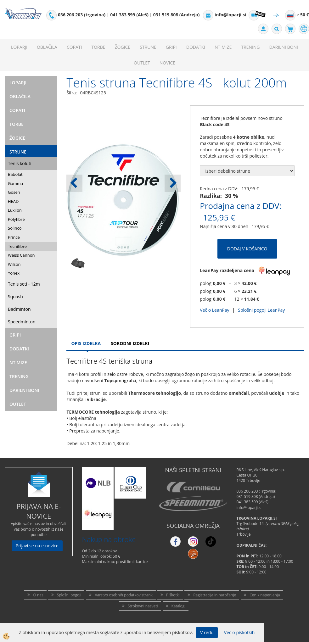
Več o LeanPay (214, 310)
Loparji (19, 47)
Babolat (15, 174)
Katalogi (178, 606)
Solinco (15, 228)
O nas (38, 595)
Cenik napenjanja (265, 595)
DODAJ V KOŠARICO (247, 249)
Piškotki (173, 595)
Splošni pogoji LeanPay (261, 310)
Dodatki (195, 47)
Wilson (14, 264)
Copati (74, 47)
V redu (207, 632)
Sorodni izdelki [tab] (130, 343)
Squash (15, 296)
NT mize (223, 47)
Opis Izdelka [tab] (86, 343)
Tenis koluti (19, 163)
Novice (167, 63)
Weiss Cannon (21, 255)
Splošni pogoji (69, 595)
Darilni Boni (283, 47)
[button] (173, 183)
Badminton (19, 309)
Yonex (14, 273)
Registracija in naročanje (214, 595)
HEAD (13, 201)
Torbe (98, 47)
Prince (14, 237)
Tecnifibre (17, 246)
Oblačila (47, 47)
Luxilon (15, 210)
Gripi (171, 47)
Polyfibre (16, 219)
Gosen (14, 192)
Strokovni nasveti (143, 606)
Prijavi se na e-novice (37, 546)
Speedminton (22, 322)
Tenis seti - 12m (24, 284)
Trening (250, 47)
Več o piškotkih (239, 632)
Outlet (142, 63)
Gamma (15, 183)
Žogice (123, 47)
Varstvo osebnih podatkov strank (124, 595)
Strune (148, 47)
